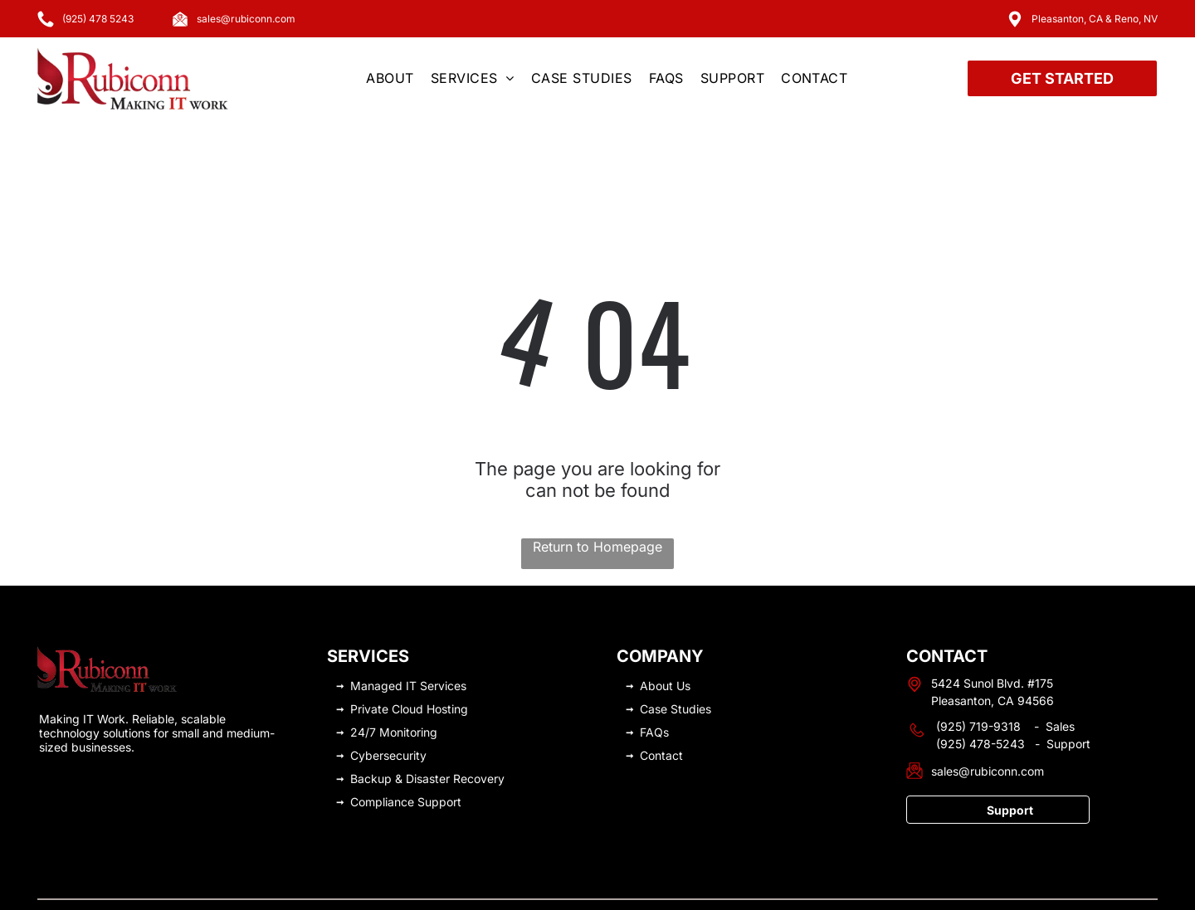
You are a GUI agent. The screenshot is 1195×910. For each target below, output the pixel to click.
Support (439, 760)
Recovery (479, 737)
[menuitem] (390, 78)
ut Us (676, 644)
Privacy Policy (884, 887)
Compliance (382, 760)
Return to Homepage (597, 505)
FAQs (654, 691)
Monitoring (408, 691)
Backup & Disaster (400, 737)
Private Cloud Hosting (409, 667)
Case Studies (675, 667)
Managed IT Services (408, 644)
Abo (651, 644)
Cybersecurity (388, 714)
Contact (661, 714)
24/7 (363, 691)
